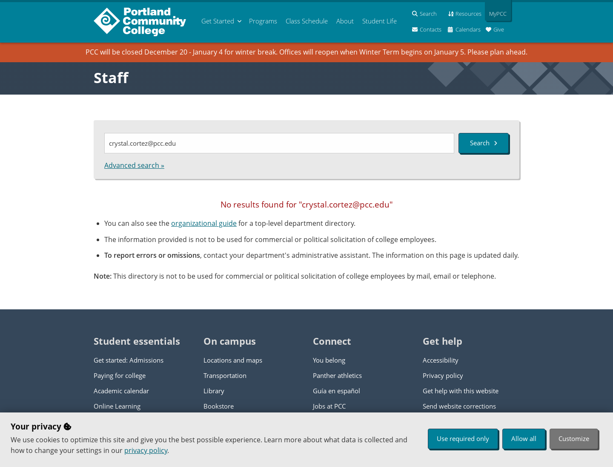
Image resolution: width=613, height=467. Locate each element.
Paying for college (120, 375)
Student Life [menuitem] (379, 21)
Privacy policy (443, 375)
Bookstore (218, 406)
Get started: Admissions (128, 360)
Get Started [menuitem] (217, 21)
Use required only (463, 438)
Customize (574, 438)
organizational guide (204, 223)
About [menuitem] (345, 21)
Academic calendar (121, 390)
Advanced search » (134, 165)
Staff (111, 77)
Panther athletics (337, 375)
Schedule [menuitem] (307, 21)
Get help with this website (460, 390)
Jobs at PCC (329, 406)
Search (483, 142)
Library (213, 390)
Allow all (523, 438)
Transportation (224, 375)
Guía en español (336, 390)
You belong (329, 360)
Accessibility (440, 360)
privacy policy (145, 450)
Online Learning (117, 406)
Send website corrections (459, 406)
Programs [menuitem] (263, 21)
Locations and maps (232, 360)
